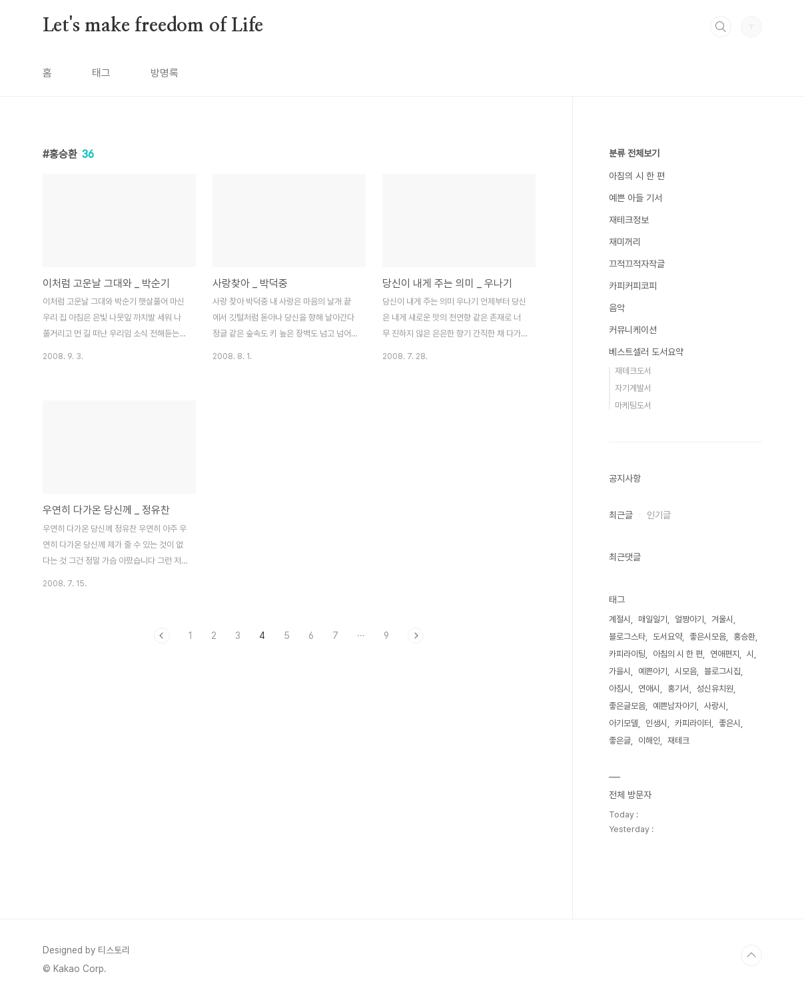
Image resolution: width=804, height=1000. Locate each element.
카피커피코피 (633, 285)
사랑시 (715, 706)
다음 (416, 636)
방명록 (165, 73)
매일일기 (652, 619)
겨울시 (722, 619)
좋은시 (730, 723)
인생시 (656, 723)
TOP (751, 955)
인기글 (659, 515)
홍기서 (678, 689)
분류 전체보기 (634, 153)
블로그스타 (627, 637)
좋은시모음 (707, 637)
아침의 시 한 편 (637, 176)
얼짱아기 (689, 619)
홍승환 (744, 637)
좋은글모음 (627, 706)
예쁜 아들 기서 (635, 198)
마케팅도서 (633, 405)
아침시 (620, 689)
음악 (617, 307)
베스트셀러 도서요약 (646, 351)
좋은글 (620, 741)
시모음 (686, 671)
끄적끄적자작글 (637, 263)
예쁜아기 (652, 671)
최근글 (621, 515)
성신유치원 (715, 689)
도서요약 (667, 637)
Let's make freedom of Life (153, 26)
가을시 (620, 671)
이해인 (649, 741)
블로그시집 (722, 671)
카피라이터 (693, 723)
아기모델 (623, 723)
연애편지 (724, 654)
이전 (162, 636)
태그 (101, 73)
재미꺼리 (625, 242)
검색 (721, 27)
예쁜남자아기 (675, 706)
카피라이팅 (627, 654)
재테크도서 (633, 371)
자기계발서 (633, 388)
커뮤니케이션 (633, 329)
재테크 (678, 741)
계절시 (620, 619)
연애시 (649, 689)
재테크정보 (629, 220)
